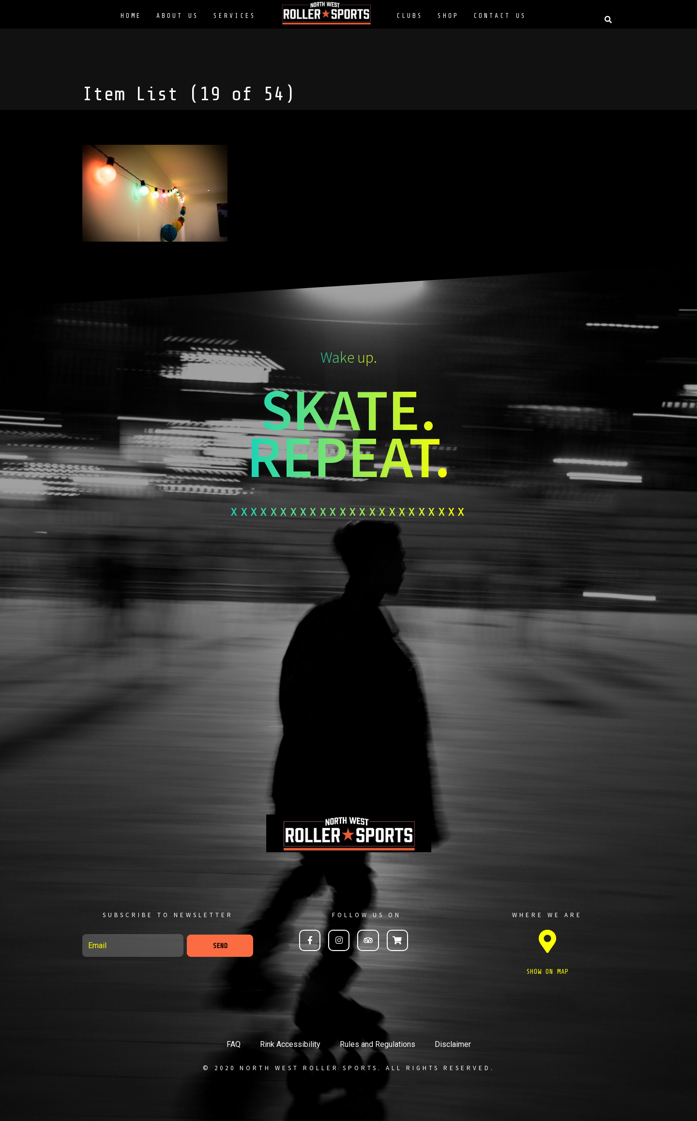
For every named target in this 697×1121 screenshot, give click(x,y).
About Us (177, 15)
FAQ (234, 1044)
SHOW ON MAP (547, 971)
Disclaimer (453, 1044)
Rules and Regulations (377, 1044)
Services (234, 15)
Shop (448, 15)
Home (131, 15)
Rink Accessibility (290, 1044)
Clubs (409, 15)
